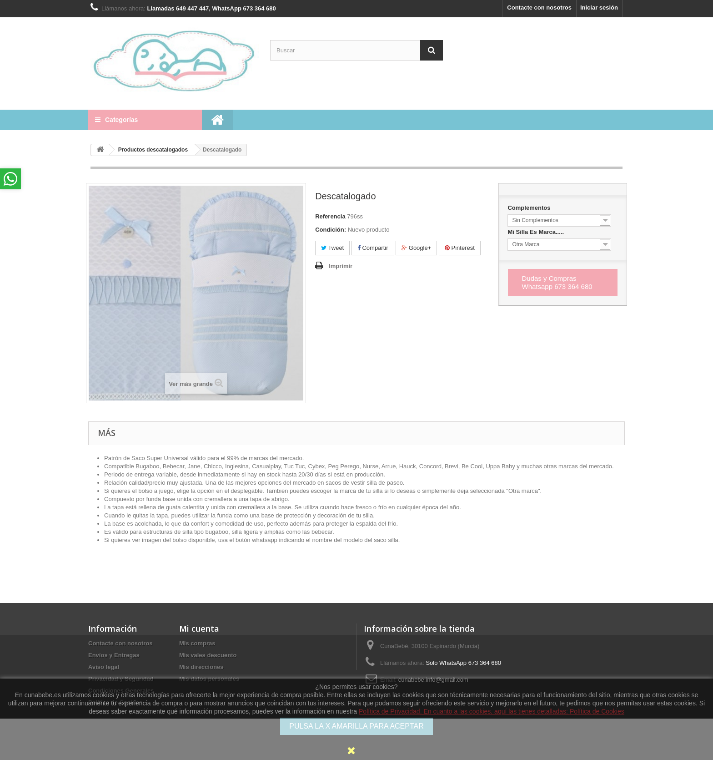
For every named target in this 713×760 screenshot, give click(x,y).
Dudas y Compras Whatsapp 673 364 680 (557, 282)
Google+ (416, 247)
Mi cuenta (199, 628)
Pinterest (460, 247)
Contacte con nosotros (539, 7)
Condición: (330, 229)
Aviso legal (103, 667)
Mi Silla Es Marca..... (536, 231)
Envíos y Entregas (114, 655)
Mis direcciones (201, 667)
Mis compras (197, 643)
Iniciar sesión (599, 7)
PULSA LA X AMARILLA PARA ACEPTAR (356, 726)
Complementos (529, 207)
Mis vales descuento (207, 655)
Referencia (330, 216)
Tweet (332, 247)
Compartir (372, 247)
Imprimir (340, 266)
